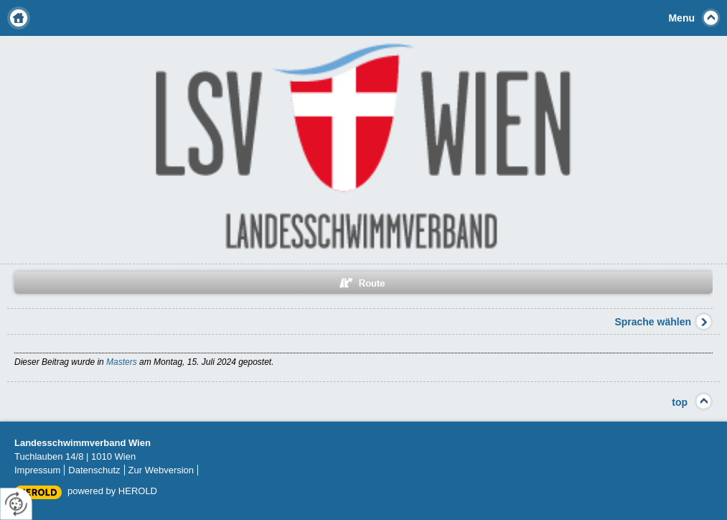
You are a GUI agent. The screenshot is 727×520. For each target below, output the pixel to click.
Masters (121, 362)
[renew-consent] (16, 504)
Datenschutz (94, 470)
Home (18, 17)
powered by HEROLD (112, 491)
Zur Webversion (161, 470)
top (680, 402)
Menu (681, 18)
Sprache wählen (652, 322)
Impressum (37, 470)
